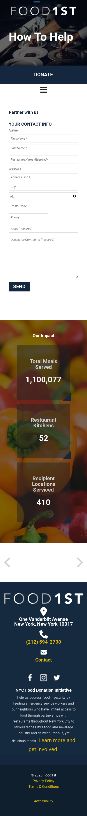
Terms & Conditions (43, 787)
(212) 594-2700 (43, 642)
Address (15, 169)
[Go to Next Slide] (79, 562)
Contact (43, 660)
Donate (43, 74)
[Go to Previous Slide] (8, 562)
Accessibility (43, 801)
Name (14, 130)
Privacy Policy (43, 781)
